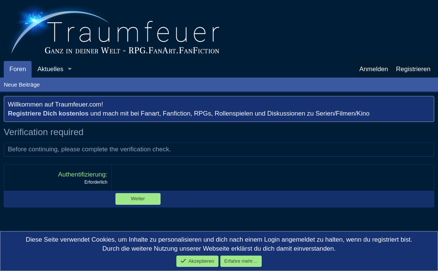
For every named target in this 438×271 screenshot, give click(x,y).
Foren (17, 69)
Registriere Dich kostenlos (48, 113)
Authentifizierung (82, 174)
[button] (69, 69)
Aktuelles (50, 69)
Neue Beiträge (22, 84)
